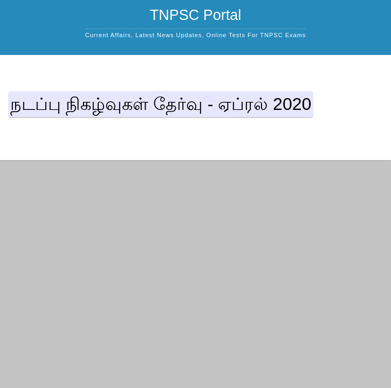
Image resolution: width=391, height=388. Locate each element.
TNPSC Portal (196, 15)
